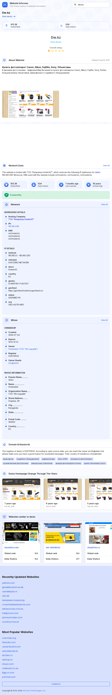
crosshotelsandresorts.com (16, 604)
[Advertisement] (56, 82)
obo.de (5, 595)
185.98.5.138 (13, 226)
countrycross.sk (10, 621)
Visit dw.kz (8, 16)
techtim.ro (7, 655)
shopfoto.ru (93, 547)
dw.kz (97, 172)
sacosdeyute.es (10, 651)
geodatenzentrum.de (12, 587)
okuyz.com (8, 664)
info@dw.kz (13, 363)
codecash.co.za (10, 668)
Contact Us (56, 684)
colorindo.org (9, 638)
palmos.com (8, 582)
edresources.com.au (12, 608)
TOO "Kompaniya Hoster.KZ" (21, 219)
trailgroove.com (10, 613)
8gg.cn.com (8, 672)
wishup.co (7, 659)
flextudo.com (9, 642)
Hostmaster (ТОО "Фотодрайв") (23, 349)
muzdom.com (11, 547)
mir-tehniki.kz (53, 547)
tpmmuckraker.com (12, 617)
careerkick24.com (11, 646)
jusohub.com (8, 677)
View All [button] (106, 165)
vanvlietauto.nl (9, 591)
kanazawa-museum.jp (13, 600)
